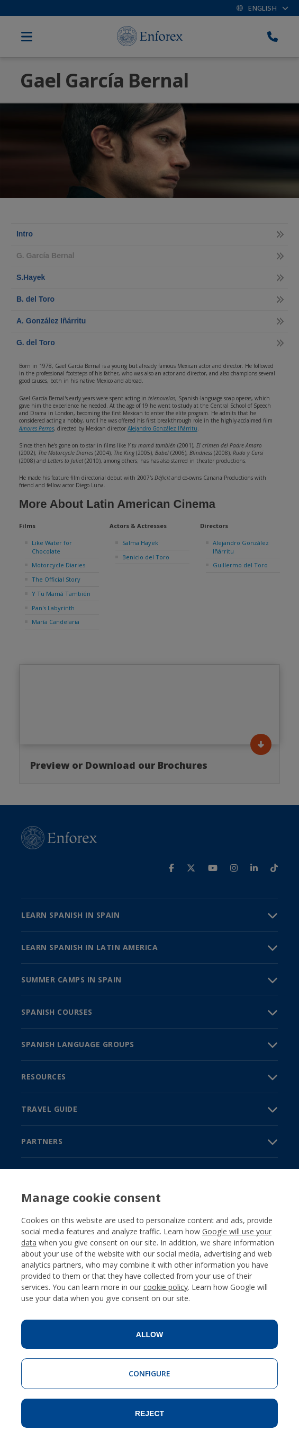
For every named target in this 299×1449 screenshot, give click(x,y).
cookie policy (165, 1287)
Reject (149, 1413)
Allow (149, 1334)
